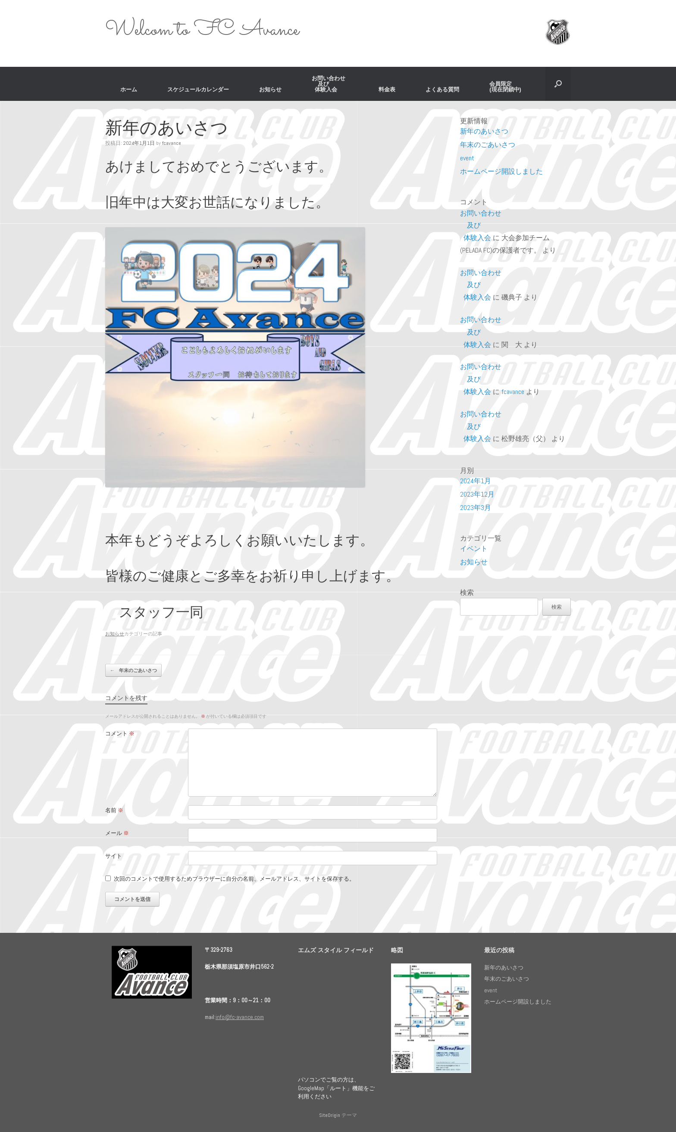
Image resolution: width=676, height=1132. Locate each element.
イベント (474, 548)
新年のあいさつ (484, 131)
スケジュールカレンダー (198, 89)
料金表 (387, 89)
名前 (114, 810)
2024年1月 (475, 480)
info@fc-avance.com (240, 1017)
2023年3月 (475, 507)
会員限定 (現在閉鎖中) (505, 87)
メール (117, 833)
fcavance (171, 143)
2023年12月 (477, 494)
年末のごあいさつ (133, 670)
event (467, 158)
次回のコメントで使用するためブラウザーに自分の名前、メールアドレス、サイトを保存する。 (234, 878)
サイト (113, 856)
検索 (467, 592)
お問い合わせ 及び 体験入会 (330, 84)
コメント (120, 733)
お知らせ (270, 89)
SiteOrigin (329, 1115)
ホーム (128, 89)
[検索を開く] (558, 84)
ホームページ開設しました (501, 171)
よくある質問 (442, 89)
